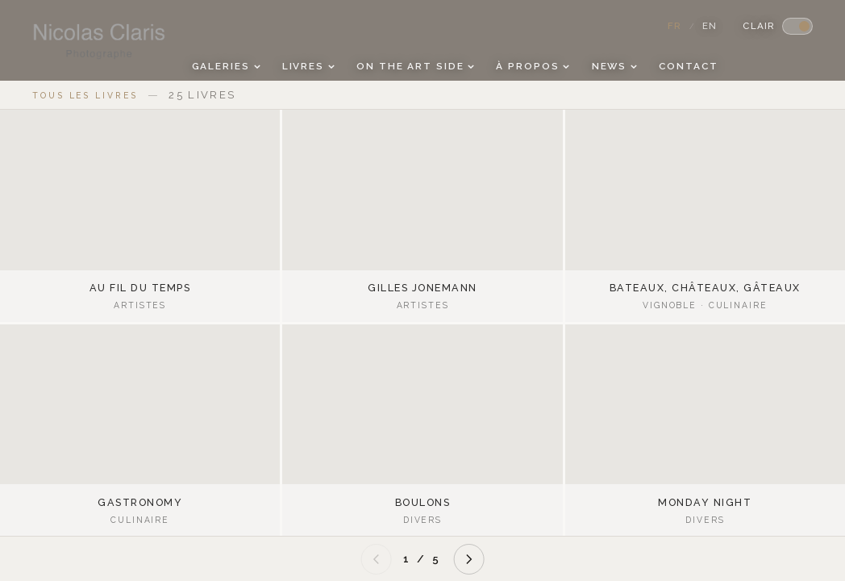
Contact (688, 66)
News (614, 66)
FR (675, 25)
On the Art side (415, 66)
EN (710, 25)
